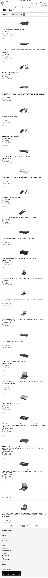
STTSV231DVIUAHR (7, 260)
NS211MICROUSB (6, 219)
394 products (5, 14)
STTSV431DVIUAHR (7, 240)
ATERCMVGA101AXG (7, 474)
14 (27, 525)
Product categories (6, 550)
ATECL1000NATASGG (7, 280)
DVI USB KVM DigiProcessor (10, 116)
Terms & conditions (6, 569)
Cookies (4, 567)
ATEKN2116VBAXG (6, 54)
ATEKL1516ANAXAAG (7, 301)
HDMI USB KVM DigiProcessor (10, 136)
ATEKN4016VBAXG (6, 97)
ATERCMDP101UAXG (7, 428)
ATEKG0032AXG (6, 31)
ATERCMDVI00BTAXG (7, 451)
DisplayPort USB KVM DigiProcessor (12, 197)
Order (3, 533)
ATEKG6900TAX (6, 118)
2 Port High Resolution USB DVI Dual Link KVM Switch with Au (19, 258)
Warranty (4, 540)
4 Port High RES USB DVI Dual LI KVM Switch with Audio (18, 238)
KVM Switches (34, 7)
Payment (4, 535)
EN (46, 5)
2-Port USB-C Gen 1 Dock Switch (11, 403)
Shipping (4, 538)
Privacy (4, 564)
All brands (4, 553)
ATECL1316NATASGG (7, 495)
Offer (3, 545)
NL (43, 5)
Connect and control (11, 7)
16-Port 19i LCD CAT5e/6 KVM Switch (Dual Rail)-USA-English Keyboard (22, 299)
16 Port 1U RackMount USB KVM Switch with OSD (16, 156)
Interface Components (23, 7)
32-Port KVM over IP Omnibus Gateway (13, 29)
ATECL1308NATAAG (7, 322)
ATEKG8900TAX (6, 138)
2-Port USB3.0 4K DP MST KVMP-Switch (13, 341)
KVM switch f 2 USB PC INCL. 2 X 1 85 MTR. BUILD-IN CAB (19, 217)
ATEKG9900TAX (6, 199)
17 (33, 525)
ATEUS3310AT (5, 405)
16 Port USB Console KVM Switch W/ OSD (14, 361)
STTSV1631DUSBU (6, 158)
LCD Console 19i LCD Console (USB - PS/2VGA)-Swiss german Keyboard (22, 278)
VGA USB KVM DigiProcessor (10, 72)
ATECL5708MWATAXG (7, 518)
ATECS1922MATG (6, 343)
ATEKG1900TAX (6, 74)
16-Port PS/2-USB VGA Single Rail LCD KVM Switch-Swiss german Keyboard (23, 493)
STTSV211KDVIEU (6, 179)
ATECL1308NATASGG (7, 385)
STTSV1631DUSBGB (7, 363)
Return (4, 543)
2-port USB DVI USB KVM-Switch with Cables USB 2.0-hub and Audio (21, 177)
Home (2, 7)
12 (20, 525)
